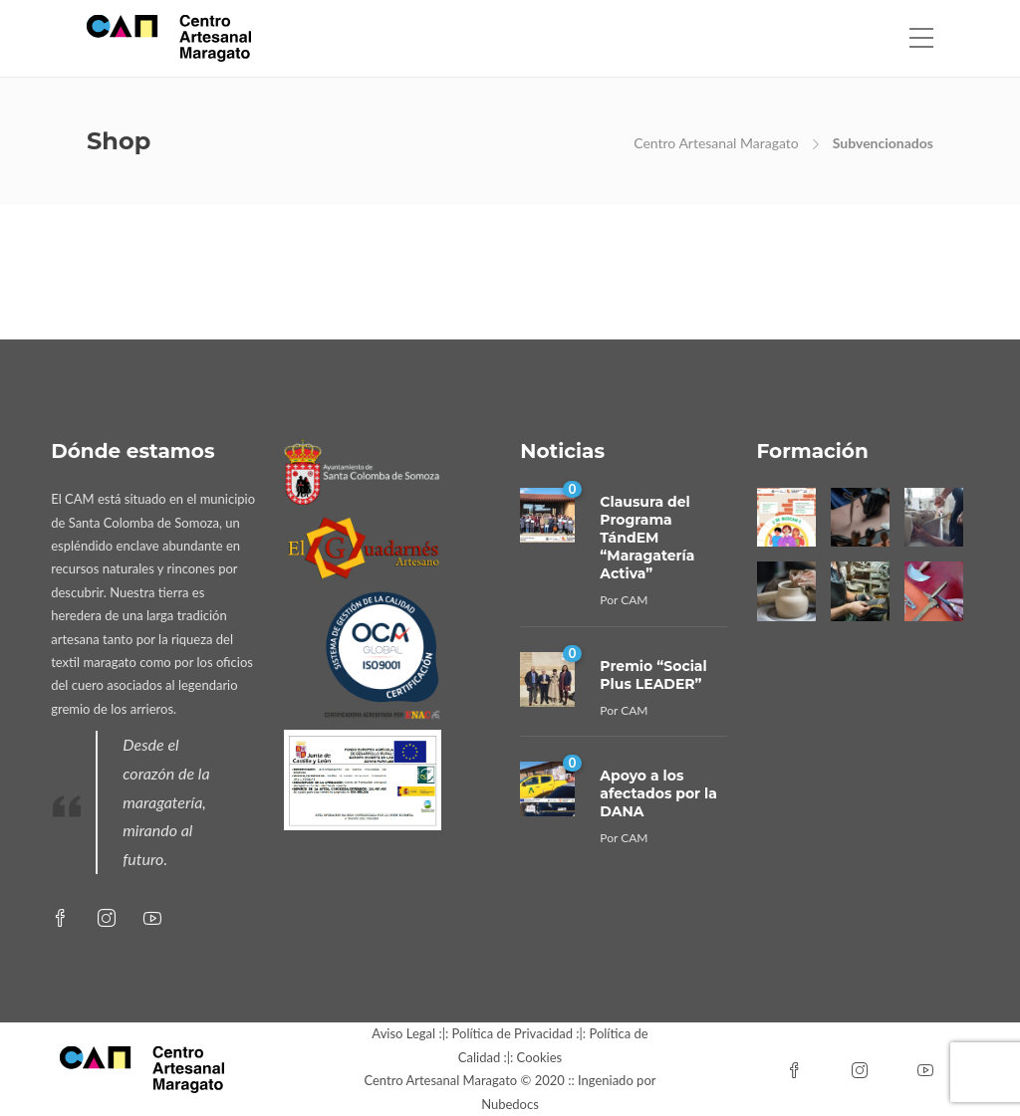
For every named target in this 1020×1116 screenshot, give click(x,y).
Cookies (540, 1057)
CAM (634, 599)
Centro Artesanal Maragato (716, 142)
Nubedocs (510, 1104)
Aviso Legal (403, 1033)
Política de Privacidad (512, 1033)
